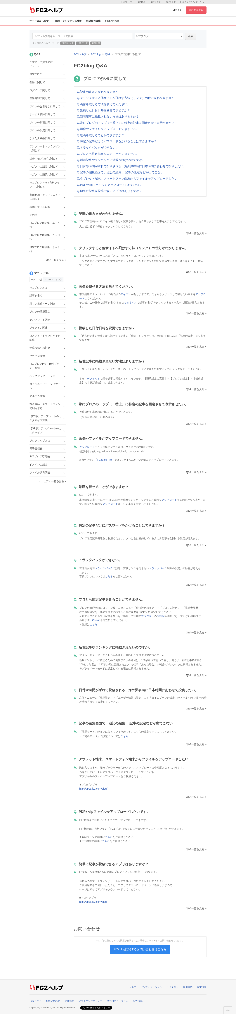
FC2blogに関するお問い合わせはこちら (140, 949)
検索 (190, 36)
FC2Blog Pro (104, 459)
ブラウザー (147, 616)
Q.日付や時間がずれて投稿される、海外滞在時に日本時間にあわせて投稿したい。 (131, 166)
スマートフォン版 (53, 279)
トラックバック (104, 568)
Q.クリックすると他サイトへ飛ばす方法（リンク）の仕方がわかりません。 (127, 97)
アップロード (87, 446)
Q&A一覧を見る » (196, 233)
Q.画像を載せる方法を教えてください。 (103, 104)
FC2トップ (127, 2)
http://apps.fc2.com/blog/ (93, 788)
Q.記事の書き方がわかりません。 (99, 91)
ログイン (177, 9)
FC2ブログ (170, 2)
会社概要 (69, 1000)
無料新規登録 (196, 9)
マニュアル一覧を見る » (52, 481)
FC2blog (96, 54)
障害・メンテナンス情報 (68, 21)
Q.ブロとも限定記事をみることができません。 (108, 153)
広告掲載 (138, 1000)
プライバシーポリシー (91, 1000)
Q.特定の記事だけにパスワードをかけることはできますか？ (117, 141)
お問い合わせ (112, 21)
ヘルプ (132, 987)
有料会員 (96, 43)
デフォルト (93, 378)
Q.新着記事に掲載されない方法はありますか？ (108, 116)
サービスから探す (40, 21)
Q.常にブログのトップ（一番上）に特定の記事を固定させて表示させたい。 (127, 122)
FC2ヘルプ (80, 54)
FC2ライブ (155, 2)
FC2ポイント (68, 43)
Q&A (108, 54)
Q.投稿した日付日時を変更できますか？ (103, 110)
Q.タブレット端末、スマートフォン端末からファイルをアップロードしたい (127, 178)
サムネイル (130, 302)
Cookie (161, 616)
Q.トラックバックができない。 (97, 147)
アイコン (126, 294)
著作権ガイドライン (118, 1000)
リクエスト (172, 987)
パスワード (83, 43)
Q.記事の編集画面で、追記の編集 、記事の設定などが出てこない (120, 172)
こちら (109, 576)
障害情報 (201, 987)
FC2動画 (141, 2)
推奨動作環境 (93, 21)
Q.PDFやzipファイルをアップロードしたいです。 (110, 184)
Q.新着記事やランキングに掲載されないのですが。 (111, 159)
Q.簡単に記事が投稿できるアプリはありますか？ (109, 191)
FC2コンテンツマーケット (193, 2)
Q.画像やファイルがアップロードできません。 (108, 128)
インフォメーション (151, 987)
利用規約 (187, 987)
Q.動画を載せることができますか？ (100, 135)
